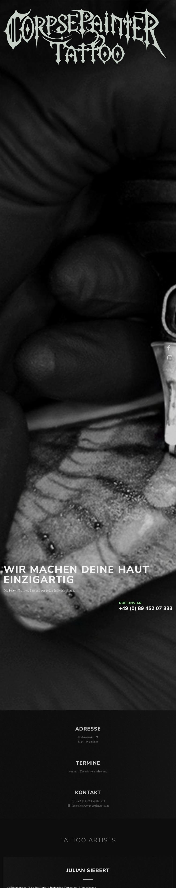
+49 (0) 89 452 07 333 (145, 608)
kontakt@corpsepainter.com (90, 806)
